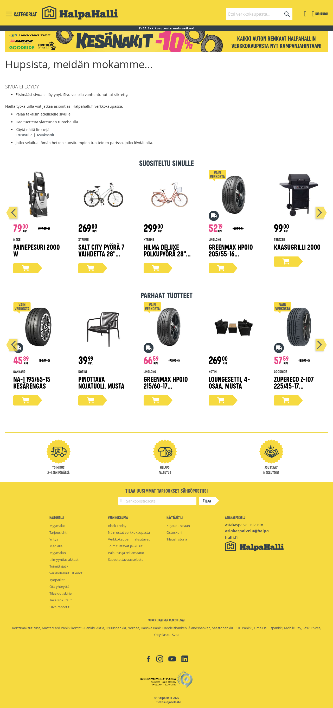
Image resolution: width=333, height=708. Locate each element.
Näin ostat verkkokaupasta (129, 532)
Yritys (53, 539)
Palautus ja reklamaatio (126, 552)
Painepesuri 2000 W (36, 250)
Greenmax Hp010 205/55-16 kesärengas (231, 253)
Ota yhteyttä (59, 586)
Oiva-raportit (59, 606)
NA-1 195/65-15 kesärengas (31, 382)
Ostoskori (174, 532)
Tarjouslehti (58, 532)
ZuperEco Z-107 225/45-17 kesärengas (294, 385)
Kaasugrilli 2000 (297, 246)
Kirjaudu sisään (178, 525)
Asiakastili (45, 134)
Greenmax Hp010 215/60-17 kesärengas (166, 385)
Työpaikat (57, 579)
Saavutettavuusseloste (125, 559)
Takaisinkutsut (60, 600)
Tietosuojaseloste (168, 702)
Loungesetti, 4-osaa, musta (229, 382)
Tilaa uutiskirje (60, 593)
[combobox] (259, 14)
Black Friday (117, 525)
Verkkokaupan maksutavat (129, 539)
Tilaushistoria (176, 539)
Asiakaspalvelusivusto (244, 524)
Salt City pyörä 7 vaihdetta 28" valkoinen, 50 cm (101, 253)
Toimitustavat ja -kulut (125, 546)
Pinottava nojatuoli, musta (101, 382)
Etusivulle (24, 134)
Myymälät (57, 525)
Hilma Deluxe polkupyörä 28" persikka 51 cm (165, 253)
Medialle (55, 546)
